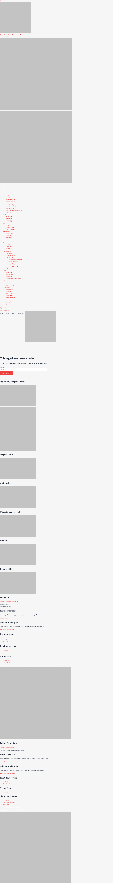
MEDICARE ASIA (10, 199)
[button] (13, 34)
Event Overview (9, 197)
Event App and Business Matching (14, 210)
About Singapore (10, 244)
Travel (4, 242)
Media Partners (9, 233)
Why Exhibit (9, 216)
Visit (4, 223)
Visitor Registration (13, 204)
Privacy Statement (38, 665)
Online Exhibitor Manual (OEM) (13, 222)
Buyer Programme (10, 227)
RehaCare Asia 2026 (10, 201)
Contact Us (8, 212)
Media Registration (10, 241)
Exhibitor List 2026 (10, 208)
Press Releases (9, 237)
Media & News (6, 231)
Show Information (7, 195)
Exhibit (4, 214)
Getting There (9, 246)
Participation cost (10, 218)
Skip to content (3, 1)
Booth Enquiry (9, 220)
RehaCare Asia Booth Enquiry (16, 203)
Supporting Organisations (12, 206)
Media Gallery (9, 235)
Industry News (9, 239)
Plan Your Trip (9, 248)
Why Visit (8, 225)
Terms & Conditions (47, 665)
